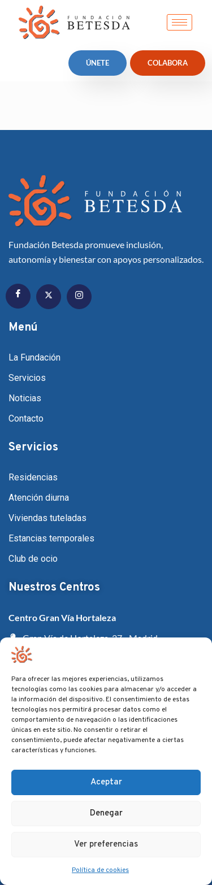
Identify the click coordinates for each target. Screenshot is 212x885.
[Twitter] (48, 296)
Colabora (168, 62)
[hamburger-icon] (179, 22)
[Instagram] (79, 296)
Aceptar (106, 782)
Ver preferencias (106, 844)
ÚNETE (97, 62)
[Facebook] (18, 296)
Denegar (106, 813)
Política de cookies (100, 870)
